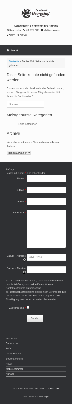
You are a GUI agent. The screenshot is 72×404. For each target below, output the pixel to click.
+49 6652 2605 (31, 30)
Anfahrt (11, 35)
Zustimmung (17, 307)
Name (21, 178)
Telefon (20, 201)
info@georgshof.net (50, 30)
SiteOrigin (44, 396)
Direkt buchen (14, 30)
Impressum (12, 338)
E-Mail (21, 190)
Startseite (14, 61)
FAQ (8, 348)
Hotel (9, 363)
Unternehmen (13, 353)
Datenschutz (13, 343)
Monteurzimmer (14, 368)
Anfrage (22, 35)
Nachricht (19, 212)
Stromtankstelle (14, 358)
